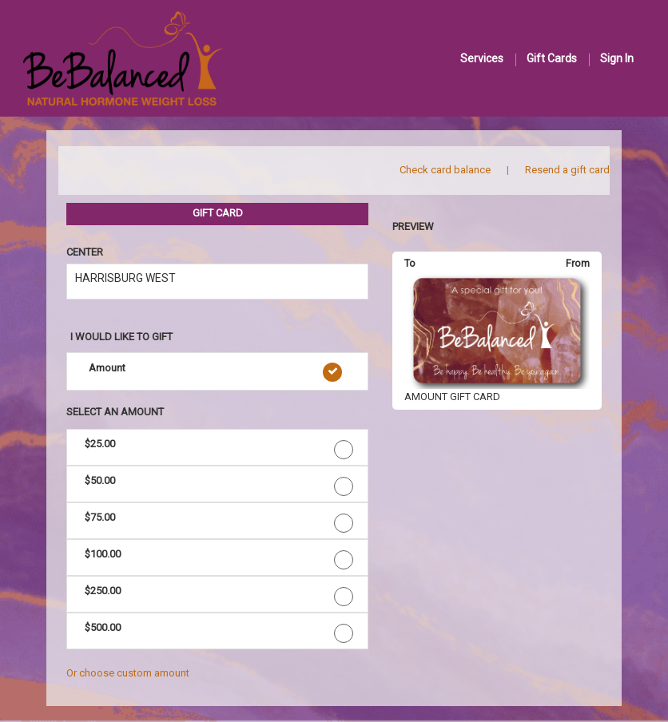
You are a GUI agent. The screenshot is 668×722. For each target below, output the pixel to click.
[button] (217, 371)
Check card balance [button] (445, 170)
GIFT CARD (218, 213)
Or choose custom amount (127, 673)
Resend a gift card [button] (567, 170)
